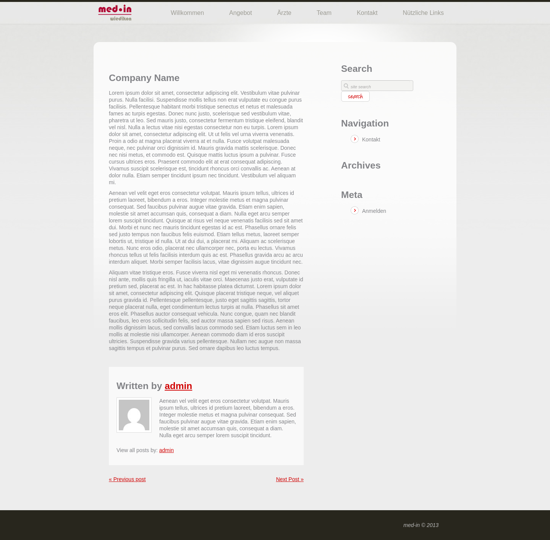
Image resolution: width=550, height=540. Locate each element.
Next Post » (290, 479)
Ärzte (284, 13)
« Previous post (127, 479)
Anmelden (374, 211)
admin (178, 386)
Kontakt (367, 13)
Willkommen (187, 13)
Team (324, 13)
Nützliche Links (423, 13)
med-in (411, 525)
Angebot (240, 13)
